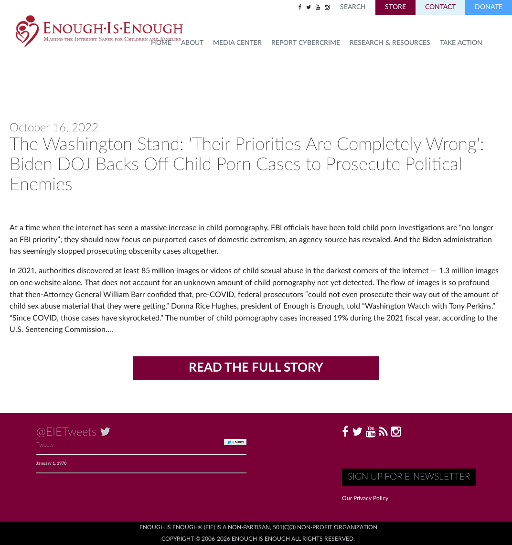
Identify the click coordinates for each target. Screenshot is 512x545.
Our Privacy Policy (365, 498)
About (192, 43)
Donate (488, 7)
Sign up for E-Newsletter (409, 476)
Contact (440, 7)
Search (353, 7)
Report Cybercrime (305, 43)
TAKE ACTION (461, 43)
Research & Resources (390, 43)
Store (395, 7)
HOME (161, 43)
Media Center (237, 43)
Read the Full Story (256, 368)
